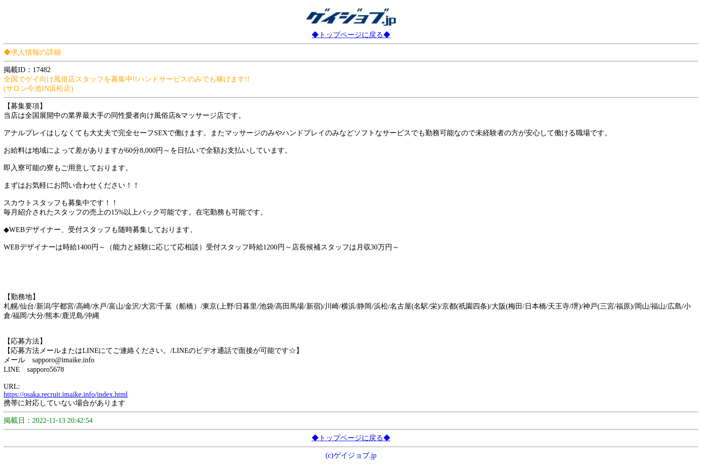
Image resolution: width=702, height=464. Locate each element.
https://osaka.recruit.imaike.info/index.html (66, 394)
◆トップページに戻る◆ (351, 35)
